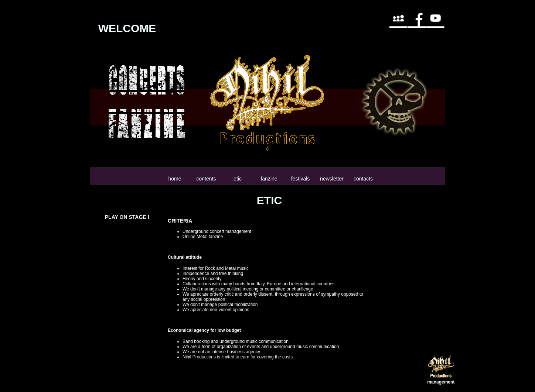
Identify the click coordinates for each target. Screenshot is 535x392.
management (440, 382)
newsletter (332, 179)
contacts (363, 179)
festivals (300, 179)
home (174, 179)
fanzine (268, 179)
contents (206, 179)
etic (238, 179)
